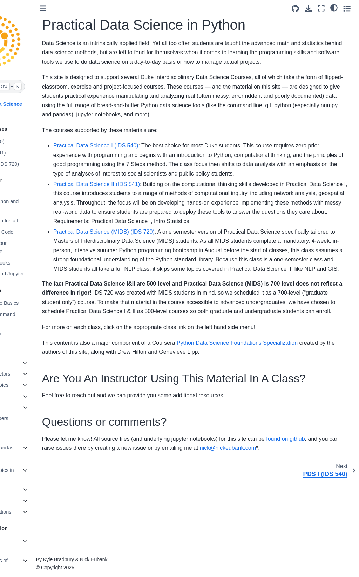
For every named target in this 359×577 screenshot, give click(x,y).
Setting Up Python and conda (34, 206)
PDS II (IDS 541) (28, 153)
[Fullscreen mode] (321, 8)
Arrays (16, 407)
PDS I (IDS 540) (27, 141)
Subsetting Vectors (30, 374)
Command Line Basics (34, 303)
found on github (326, 507)
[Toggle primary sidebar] (83, 8)
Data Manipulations (30, 512)
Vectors (17, 363)
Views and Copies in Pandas (32, 474)
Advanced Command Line (32, 318)
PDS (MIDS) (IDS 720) (34, 164)
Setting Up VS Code (31, 232)
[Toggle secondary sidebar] (346, 8)
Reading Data (24, 489)
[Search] (36, 86)
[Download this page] (308, 8)
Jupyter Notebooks (30, 263)
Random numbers (29, 418)
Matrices (18, 396)
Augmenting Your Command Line (28, 247)
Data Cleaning (25, 500)
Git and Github (25, 333)
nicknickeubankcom (301, 517)
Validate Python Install (34, 221)
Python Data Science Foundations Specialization (278, 398)
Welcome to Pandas (31, 448)
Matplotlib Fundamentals (25, 545)
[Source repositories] (295, 8)
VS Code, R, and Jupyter (37, 273)
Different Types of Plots (28, 565)
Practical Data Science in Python (36, 108)
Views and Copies (29, 385)
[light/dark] (333, 7)
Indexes (18, 459)
